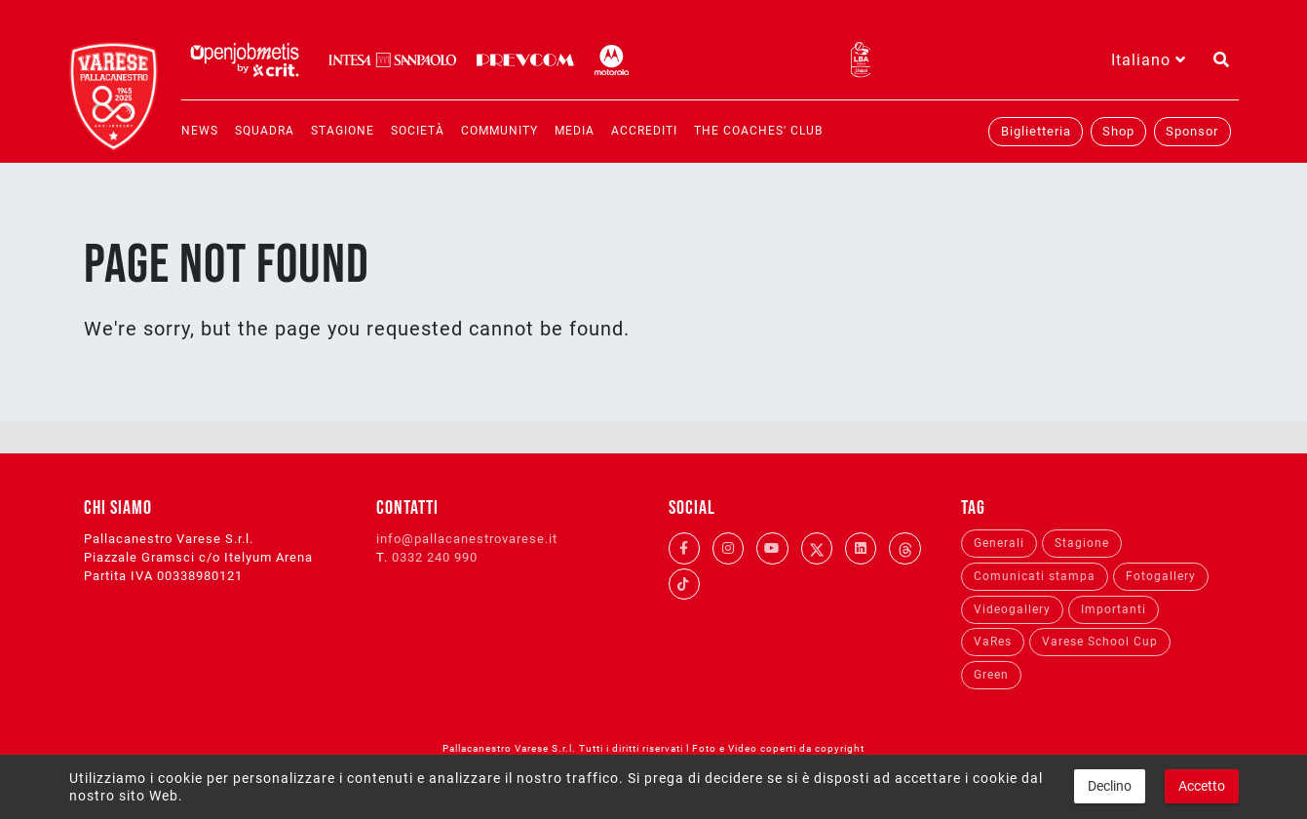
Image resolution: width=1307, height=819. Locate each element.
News (199, 130)
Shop (1118, 131)
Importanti (1113, 609)
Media (575, 130)
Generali (999, 543)
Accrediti (644, 130)
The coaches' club (758, 130)
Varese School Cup (1100, 641)
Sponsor (1192, 131)
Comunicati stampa (1035, 576)
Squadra (264, 130)
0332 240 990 (435, 557)
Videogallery (1012, 609)
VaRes (993, 641)
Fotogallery (1161, 576)
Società (417, 130)
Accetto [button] (1201, 786)
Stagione (342, 130)
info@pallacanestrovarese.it (466, 538)
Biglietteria (1036, 131)
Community (499, 130)
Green (991, 675)
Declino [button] (1110, 786)
